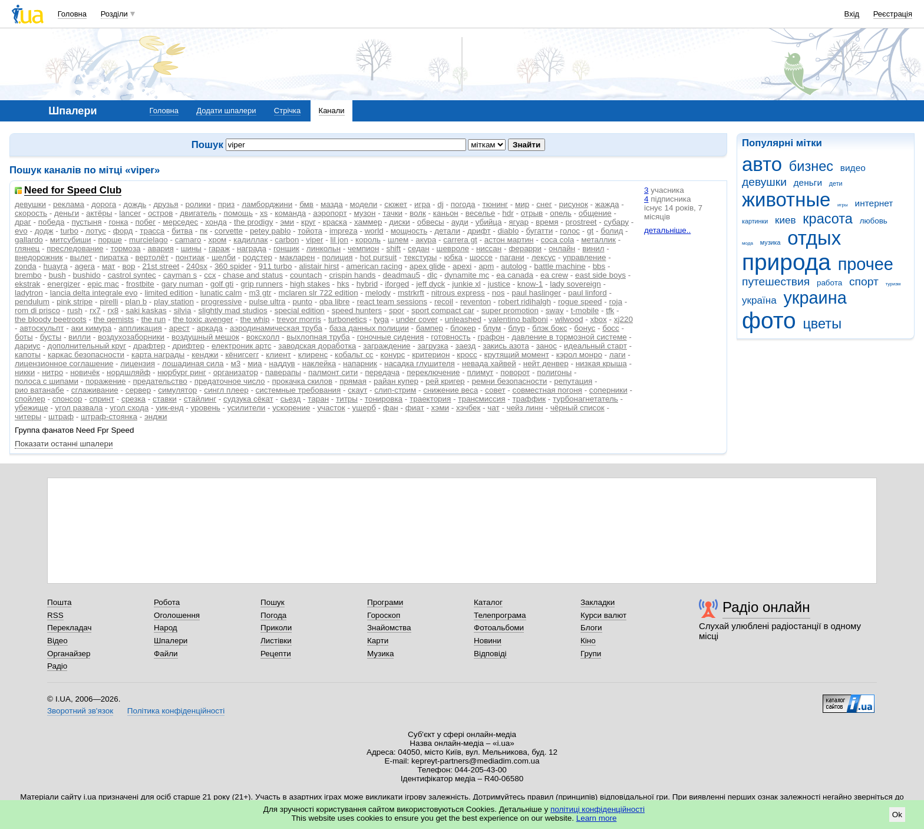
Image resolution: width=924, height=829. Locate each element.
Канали (332, 110)
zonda (26, 266)
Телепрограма (500, 615)
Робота (167, 602)
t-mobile (584, 310)
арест (179, 328)
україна (759, 300)
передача (382, 372)
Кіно (588, 640)
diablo (508, 230)
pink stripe (75, 301)
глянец (27, 248)
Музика (380, 653)
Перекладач (69, 627)
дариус (28, 345)
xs (264, 213)
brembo (28, 275)
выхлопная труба (317, 337)
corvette (228, 230)
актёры (99, 213)
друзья (165, 204)
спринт (101, 398)
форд (123, 230)
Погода (273, 615)
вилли (79, 337)
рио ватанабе (39, 390)
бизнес (811, 166)
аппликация (140, 328)
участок (331, 407)
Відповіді (490, 653)
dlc (432, 275)
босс (610, 328)
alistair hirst (319, 266)
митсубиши (70, 239)
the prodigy (253, 222)
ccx (210, 275)
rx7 (95, 310)
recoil (443, 301)
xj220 (623, 319)
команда (290, 213)
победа (51, 222)
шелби (224, 257)
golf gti (222, 283)
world (374, 230)
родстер (257, 257)
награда (251, 248)
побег (146, 222)
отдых (814, 238)
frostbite (140, 283)
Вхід (852, 13)
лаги (617, 354)
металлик (598, 239)
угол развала (79, 407)
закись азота (506, 345)
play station (174, 301)
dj (440, 204)
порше (110, 239)
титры (347, 398)
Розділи (114, 13)
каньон (445, 213)
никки (25, 372)
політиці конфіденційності (597, 809)
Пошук (272, 602)
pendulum (32, 301)
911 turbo (275, 266)
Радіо (57, 666)
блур (516, 328)
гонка (118, 222)
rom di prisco (37, 310)
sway (555, 310)
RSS (55, 615)
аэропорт (329, 213)
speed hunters (357, 310)
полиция (337, 257)
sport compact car (442, 310)
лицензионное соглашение (64, 363)
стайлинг (200, 398)
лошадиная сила (193, 363)
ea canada (514, 275)
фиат (414, 407)
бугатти (539, 230)
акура (425, 239)
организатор (235, 372)
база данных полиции (369, 328)
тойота (310, 230)
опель (561, 213)
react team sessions (392, 301)
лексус (544, 257)
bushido (87, 275)
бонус (584, 328)
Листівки (276, 640)
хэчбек (468, 407)
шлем (398, 239)
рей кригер (445, 381)
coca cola (557, 239)
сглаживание (94, 390)
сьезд (290, 398)
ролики (198, 204)
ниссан (488, 248)
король (368, 239)
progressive (221, 301)
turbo (69, 230)
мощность (409, 230)
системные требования (298, 390)
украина (814, 297)
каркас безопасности (86, 354)
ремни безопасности (509, 381)
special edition (300, 310)
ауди (459, 222)
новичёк (85, 372)
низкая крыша (601, 363)
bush (57, 275)
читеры (28, 416)
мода (747, 243)
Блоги (591, 627)
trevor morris (299, 319)
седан (419, 248)
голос (570, 230)
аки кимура (91, 328)
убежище (31, 407)
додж (44, 230)
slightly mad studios (232, 310)
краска (335, 222)
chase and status (253, 275)
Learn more (596, 818)
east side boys (600, 275)
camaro (188, 239)
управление (584, 257)
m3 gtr (260, 292)
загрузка (432, 345)
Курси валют (603, 615)
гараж (219, 248)
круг (308, 222)
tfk (610, 310)
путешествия (776, 281)
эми (287, 222)
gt (590, 230)
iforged (397, 283)
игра (422, 204)
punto (302, 301)
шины (191, 248)
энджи (155, 416)
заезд (466, 345)
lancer (130, 213)
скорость (31, 213)
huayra (56, 266)
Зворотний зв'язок (80, 710)
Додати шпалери (226, 110)
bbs (599, 266)
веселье (481, 213)
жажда (607, 204)
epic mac (103, 283)
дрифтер (189, 345)
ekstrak (27, 283)
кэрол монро (579, 354)
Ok (897, 814)
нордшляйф (128, 372)
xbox (598, 319)
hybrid (367, 283)
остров (160, 213)
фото (769, 320)
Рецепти (275, 653)
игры (842, 205)
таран (318, 398)
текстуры (420, 257)
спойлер (30, 398)
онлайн (562, 248)
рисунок (573, 204)
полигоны (554, 372)
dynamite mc (466, 275)
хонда (216, 222)
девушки (764, 182)
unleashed (463, 319)
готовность (450, 337)
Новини (487, 640)
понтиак (190, 257)
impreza (343, 230)
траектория (430, 398)
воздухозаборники (131, 337)
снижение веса (450, 390)
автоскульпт (41, 328)
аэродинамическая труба (276, 328)
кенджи (205, 354)
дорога (103, 204)
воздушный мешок (205, 337)
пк (203, 230)
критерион (431, 354)
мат (109, 266)
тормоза (125, 248)
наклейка (319, 363)
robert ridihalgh (524, 301)
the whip (255, 319)
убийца (489, 222)
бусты (51, 337)
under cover (417, 319)
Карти (377, 640)
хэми (440, 407)
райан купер (396, 381)
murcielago (148, 239)
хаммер (368, 222)
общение (595, 213)
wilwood (569, 319)
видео (853, 168)
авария (160, 248)
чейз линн (525, 407)
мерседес (180, 222)
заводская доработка (317, 345)
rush (74, 310)
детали (447, 230)
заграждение (386, 345)
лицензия (137, 363)
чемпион (363, 248)
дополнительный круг (87, 345)
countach (306, 275)
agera (85, 266)
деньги (808, 182)
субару (616, 222)
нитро (52, 372)
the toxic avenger (203, 319)
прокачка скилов (302, 381)
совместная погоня (547, 390)
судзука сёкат (248, 398)
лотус (95, 230)
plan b (136, 301)
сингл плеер (226, 390)
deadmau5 (402, 275)
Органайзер (68, 653)
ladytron (29, 292)
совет (495, 390)
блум (492, 328)
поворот (515, 372)
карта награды (157, 354)
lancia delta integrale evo (94, 292)
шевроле (453, 248)
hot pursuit (378, 257)
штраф (61, 416)
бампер (429, 328)
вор (128, 266)
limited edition (168, 292)
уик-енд (169, 407)
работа (829, 282)
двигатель (198, 213)
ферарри (525, 248)
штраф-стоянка (109, 416)
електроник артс (241, 345)
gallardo (29, 239)
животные (786, 199)
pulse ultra (267, 301)
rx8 (113, 310)
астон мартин (509, 239)
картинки (755, 221)
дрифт (479, 230)
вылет (81, 257)
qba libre (334, 301)
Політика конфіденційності (176, 710)
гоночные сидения (390, 337)
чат (493, 407)
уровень (205, 407)
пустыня (86, 222)
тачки (392, 213)
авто (762, 164)
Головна (72, 13)
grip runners (261, 283)
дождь (134, 204)
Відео (57, 640)
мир (522, 204)
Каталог (488, 602)
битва (182, 230)
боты (24, 337)
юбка (453, 257)
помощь (238, 213)
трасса (152, 230)
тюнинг (495, 204)
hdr (507, 213)
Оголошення (177, 615)
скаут (357, 390)
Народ (165, 627)
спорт (864, 281)
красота (828, 218)
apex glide (428, 266)
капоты (28, 354)
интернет (874, 203)
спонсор (67, 398)
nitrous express (458, 292)
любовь (873, 220)
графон (490, 337)
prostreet (581, 222)
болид (611, 230)
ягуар (519, 222)
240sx (196, 266)
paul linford (587, 292)
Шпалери (170, 640)
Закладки (597, 602)
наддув (282, 363)
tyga (381, 319)
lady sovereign (575, 283)
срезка (133, 398)
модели (364, 204)
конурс (393, 354)
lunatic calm (221, 292)
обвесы (430, 222)
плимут (480, 372)
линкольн (323, 248)
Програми (385, 602)
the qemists (114, 319)
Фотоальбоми (499, 627)
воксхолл (263, 337)
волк (418, 213)
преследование (75, 248)
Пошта (59, 602)
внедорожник (39, 257)
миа (255, 363)
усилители (246, 407)
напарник (360, 363)
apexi (462, 266)
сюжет (395, 204)
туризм (892, 284)
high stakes (310, 283)
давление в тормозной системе (569, 337)
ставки (165, 398)
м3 (235, 363)
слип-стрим (395, 390)
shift (393, 248)
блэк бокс (549, 328)
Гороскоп (383, 615)
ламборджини (267, 204)
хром (217, 239)
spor (396, 310)
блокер (463, 328)
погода (463, 204)
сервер (138, 390)
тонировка (383, 398)
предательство (160, 381)
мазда (332, 204)
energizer (63, 283)
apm (486, 266)
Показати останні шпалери (64, 443)
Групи (590, 653)
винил (593, 248)
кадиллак (250, 239)
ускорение (291, 407)
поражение (105, 381)
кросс (467, 354)
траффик (529, 398)
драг (23, 222)
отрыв (532, 213)
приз (226, 204)
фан (390, 407)
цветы (822, 323)
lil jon (339, 239)
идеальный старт (595, 345)
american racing (374, 266)
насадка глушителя (419, 363)
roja (615, 301)
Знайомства (389, 627)
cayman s (180, 275)
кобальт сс (354, 354)
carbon (287, 239)
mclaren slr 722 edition (318, 292)
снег (544, 204)
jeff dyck (430, 283)
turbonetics (347, 319)
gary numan (182, 283)
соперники (608, 390)
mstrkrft (411, 292)
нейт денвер (546, 363)
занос (546, 345)
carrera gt (460, 239)
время (547, 222)
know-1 (530, 283)
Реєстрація (892, 13)
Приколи (276, 627)
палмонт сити (333, 372)
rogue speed (580, 301)
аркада (210, 328)
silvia (183, 310)
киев (785, 220)
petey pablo (270, 230)
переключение (433, 372)
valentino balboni (518, 319)
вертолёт (152, 257)
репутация (573, 381)
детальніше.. (667, 230)
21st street (160, 266)
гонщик (286, 248)
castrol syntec (132, 275)
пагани (512, 257)
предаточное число (229, 381)
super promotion (510, 310)
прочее (865, 264)
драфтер (149, 345)
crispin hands (352, 275)
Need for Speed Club (72, 191)
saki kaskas (146, 310)
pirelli (109, 301)
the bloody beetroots (51, 319)
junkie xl (466, 283)
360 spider (233, 266)
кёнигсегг (242, 354)
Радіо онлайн (766, 607)
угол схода (129, 407)
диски (399, 222)
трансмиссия (481, 398)
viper (314, 239)
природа (786, 262)
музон (364, 213)
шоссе (481, 257)
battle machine (559, 266)
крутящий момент (516, 354)
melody (378, 292)
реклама (68, 204)
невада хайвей (489, 363)
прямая (353, 381)
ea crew (554, 275)
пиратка (113, 257)
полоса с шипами (46, 381)
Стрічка (287, 110)
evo (21, 230)
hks (343, 283)
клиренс (313, 354)
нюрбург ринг (181, 372)
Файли (166, 653)
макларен (297, 257)
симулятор (177, 390)
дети (836, 183)
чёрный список (577, 407)
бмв (306, 204)
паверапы (283, 372)
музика (770, 242)
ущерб (364, 407)
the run (153, 319)
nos (498, 292)
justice (499, 283)
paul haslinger (536, 292)
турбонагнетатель (585, 398)
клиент (278, 354)
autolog (514, 266)
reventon (475, 301)
